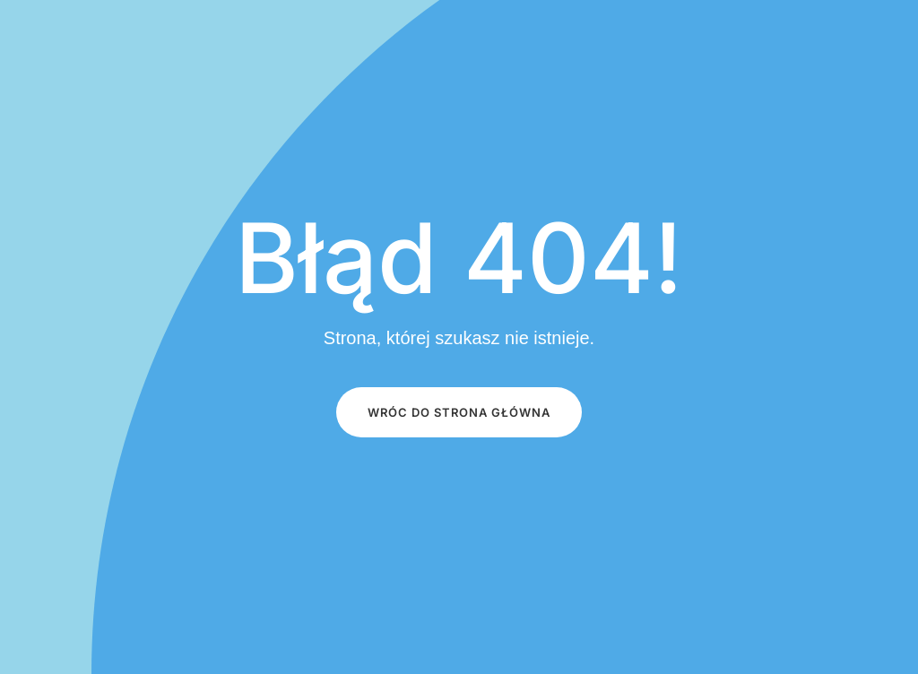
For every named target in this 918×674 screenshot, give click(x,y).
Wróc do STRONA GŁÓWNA (459, 412)
